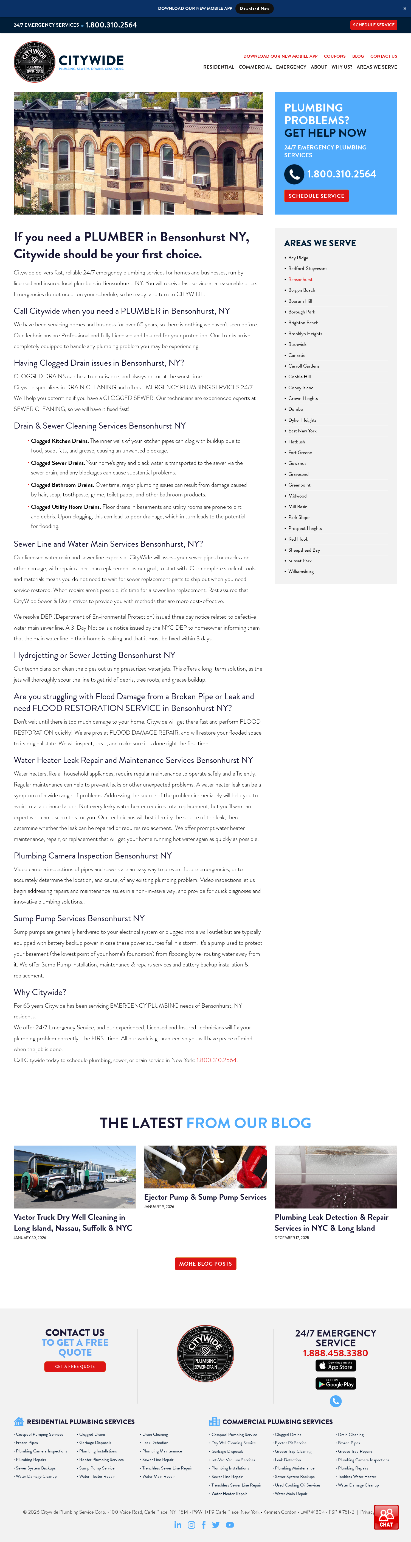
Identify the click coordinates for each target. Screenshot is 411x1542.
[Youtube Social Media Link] (230, 1526)
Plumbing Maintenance (162, 1451)
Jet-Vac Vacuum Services (233, 1460)
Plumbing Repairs (31, 1459)
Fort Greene (300, 452)
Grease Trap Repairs (355, 1451)
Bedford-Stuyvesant (307, 268)
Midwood (297, 495)
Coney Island (301, 387)
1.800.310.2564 (111, 24)
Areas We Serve (377, 67)
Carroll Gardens (303, 365)
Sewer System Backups (36, 1468)
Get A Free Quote (75, 1366)
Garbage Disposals (95, 1442)
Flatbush (296, 441)
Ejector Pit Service (290, 1443)
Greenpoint (299, 484)
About (319, 67)
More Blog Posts (205, 1264)
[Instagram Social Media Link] (191, 1527)
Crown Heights (303, 398)
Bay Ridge (298, 257)
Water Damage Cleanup (36, 1476)
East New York (302, 430)
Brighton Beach (303, 322)
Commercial (255, 67)
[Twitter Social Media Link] (216, 1526)
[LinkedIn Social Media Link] (177, 1527)
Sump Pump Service (96, 1468)
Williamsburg (301, 571)
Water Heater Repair (97, 1476)
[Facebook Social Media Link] (204, 1527)
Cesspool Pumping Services (39, 1434)
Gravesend (298, 474)
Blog (358, 56)
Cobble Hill (299, 376)
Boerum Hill (300, 301)
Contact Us (383, 56)
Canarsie (296, 355)
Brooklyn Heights (305, 333)
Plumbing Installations (98, 1451)
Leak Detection (155, 1442)
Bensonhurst (300, 279)
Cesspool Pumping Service (234, 1434)
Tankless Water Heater (357, 1476)
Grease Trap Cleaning (293, 1451)
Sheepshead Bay (304, 550)
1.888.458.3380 (335, 1353)
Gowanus (297, 463)
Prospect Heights (305, 528)
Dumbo (295, 409)
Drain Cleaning (155, 1434)
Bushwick (297, 344)
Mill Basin (298, 506)
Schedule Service (374, 25)
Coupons (335, 56)
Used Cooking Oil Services (297, 1485)
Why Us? (341, 67)
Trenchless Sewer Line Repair (167, 1468)
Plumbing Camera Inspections (41, 1451)
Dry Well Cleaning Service (234, 1443)
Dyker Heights (302, 420)
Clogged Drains (92, 1434)
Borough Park (301, 311)
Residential (218, 67)
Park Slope (298, 517)
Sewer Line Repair (157, 1459)
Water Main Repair (158, 1476)
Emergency (291, 67)
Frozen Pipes (27, 1442)
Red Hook (298, 539)
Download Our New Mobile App (280, 56)
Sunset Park (300, 560)
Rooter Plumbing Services (101, 1459)
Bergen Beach (301, 290)
